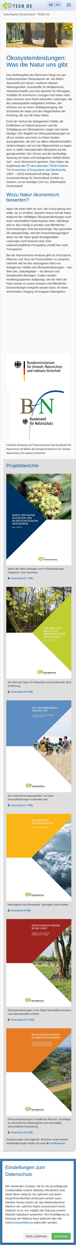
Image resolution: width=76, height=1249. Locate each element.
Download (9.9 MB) (22, 1132)
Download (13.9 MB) (22, 1019)
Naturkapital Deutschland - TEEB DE (26, 14)
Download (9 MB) (21, 910)
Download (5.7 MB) (22, 578)
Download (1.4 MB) (22, 805)
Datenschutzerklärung (19, 1222)
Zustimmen (61, 1236)
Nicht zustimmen (36, 1236)
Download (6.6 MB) (22, 691)
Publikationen (57, 1143)
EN (58, 4)
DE (51, 4)
